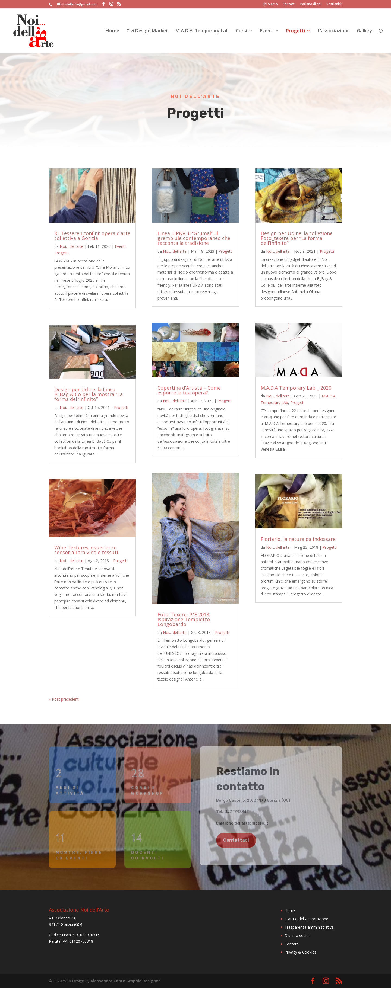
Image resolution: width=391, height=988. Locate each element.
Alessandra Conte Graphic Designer (125, 980)
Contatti (289, 4)
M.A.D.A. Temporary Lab (202, 31)
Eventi (266, 31)
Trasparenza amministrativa (309, 927)
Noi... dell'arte (71, 246)
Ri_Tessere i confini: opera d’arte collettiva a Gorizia (92, 235)
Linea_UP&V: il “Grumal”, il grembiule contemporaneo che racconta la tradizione (193, 238)
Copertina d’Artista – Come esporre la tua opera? (189, 390)
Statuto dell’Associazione (306, 918)
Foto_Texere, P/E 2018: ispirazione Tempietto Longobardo (183, 619)
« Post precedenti (64, 699)
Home (112, 31)
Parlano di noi (310, 4)
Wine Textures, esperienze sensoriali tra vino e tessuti (86, 550)
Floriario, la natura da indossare (298, 539)
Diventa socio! (297, 935)
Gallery (364, 31)
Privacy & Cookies (300, 952)
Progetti (295, 31)
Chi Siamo (270, 4)
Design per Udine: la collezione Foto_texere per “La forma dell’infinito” (297, 238)
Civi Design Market (147, 31)
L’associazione (333, 31)
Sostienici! (334, 4)
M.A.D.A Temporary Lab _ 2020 (296, 387)
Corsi (241, 31)
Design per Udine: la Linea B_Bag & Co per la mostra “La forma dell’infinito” (88, 394)
